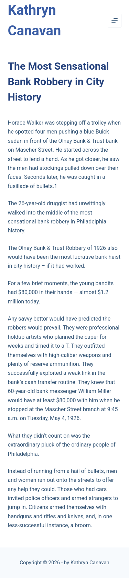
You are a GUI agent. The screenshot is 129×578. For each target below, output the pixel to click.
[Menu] (114, 20)
